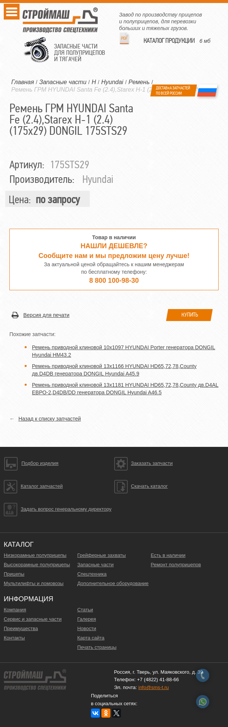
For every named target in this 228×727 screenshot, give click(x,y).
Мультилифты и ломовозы (33, 583)
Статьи (85, 609)
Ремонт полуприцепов (176, 564)
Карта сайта (90, 638)
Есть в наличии (168, 555)
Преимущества (21, 628)
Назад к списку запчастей (49, 419)
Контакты (14, 638)
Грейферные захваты (101, 555)
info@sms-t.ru (153, 687)
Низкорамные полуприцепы (35, 555)
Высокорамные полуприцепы (37, 564)
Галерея (86, 619)
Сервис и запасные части (33, 619)
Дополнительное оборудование (113, 583)
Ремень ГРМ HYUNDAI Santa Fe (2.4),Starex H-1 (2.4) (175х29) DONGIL (110, 89)
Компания (15, 609)
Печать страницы (96, 647)
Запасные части (95, 564)
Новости (86, 628)
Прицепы (14, 574)
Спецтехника (92, 574)
